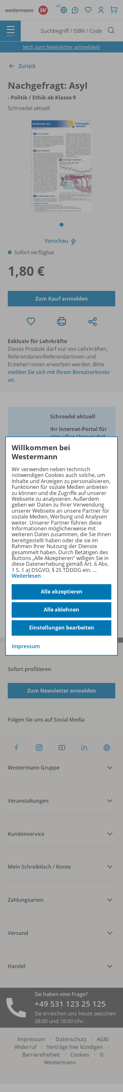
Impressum (26, 646)
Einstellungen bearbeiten (61, 627)
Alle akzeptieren (62, 591)
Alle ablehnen (61, 609)
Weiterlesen (26, 575)
